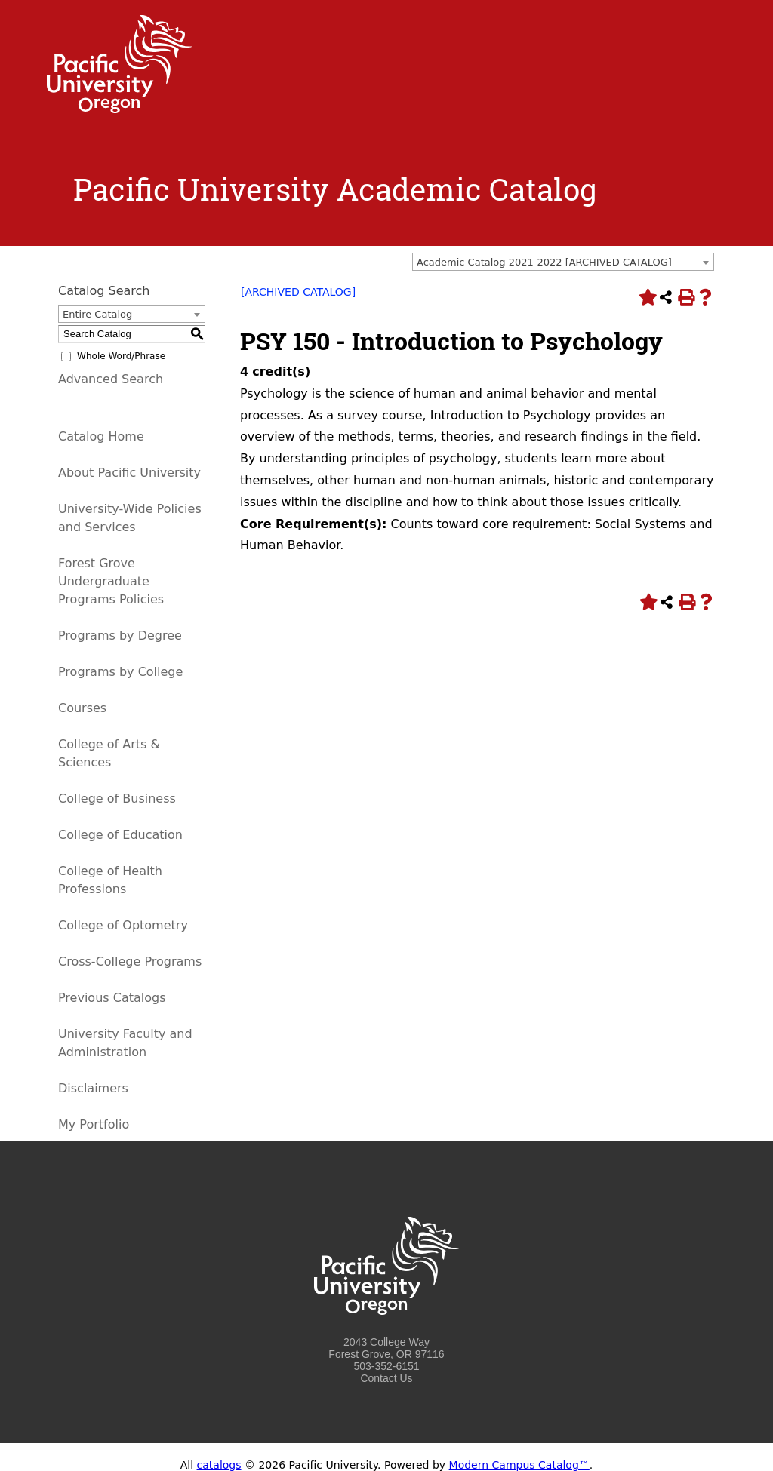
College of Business (117, 798)
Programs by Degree (120, 635)
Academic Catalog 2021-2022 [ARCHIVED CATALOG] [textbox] (544, 262)
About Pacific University (129, 472)
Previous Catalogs (111, 997)
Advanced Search (110, 379)
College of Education (120, 835)
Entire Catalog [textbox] (97, 314)
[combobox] (563, 262)
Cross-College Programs (130, 961)
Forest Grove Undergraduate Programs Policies (111, 581)
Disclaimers (93, 1088)
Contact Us (386, 1378)
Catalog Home (101, 436)
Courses (82, 708)
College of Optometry (123, 925)
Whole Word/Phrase (121, 356)
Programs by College (120, 672)
